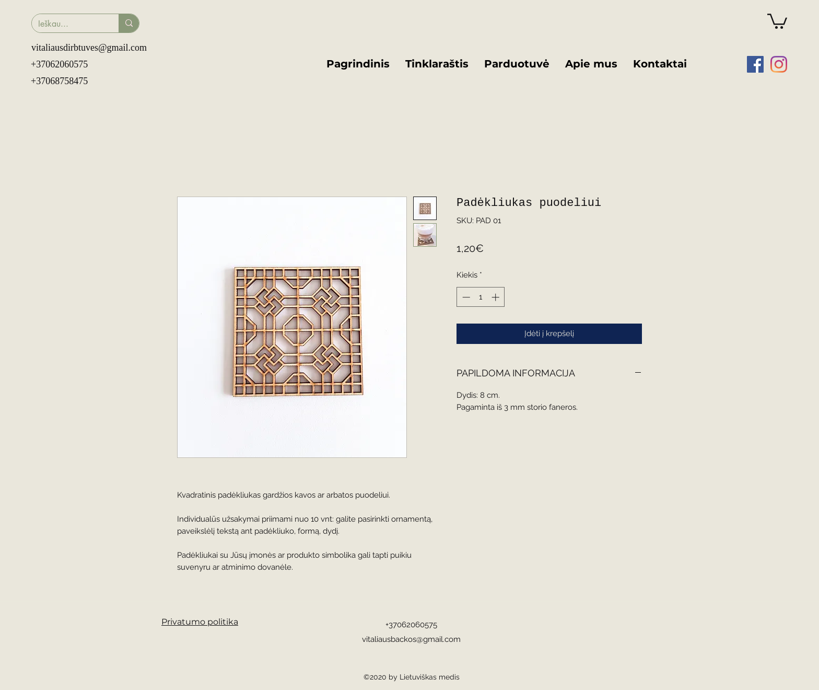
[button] (777, 20)
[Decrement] (465, 297)
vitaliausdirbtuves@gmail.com (89, 47)
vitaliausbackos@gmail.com (411, 639)
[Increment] (496, 297)
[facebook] (755, 64)
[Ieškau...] (67, 24)
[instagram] (778, 64)
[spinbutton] (480, 297)
